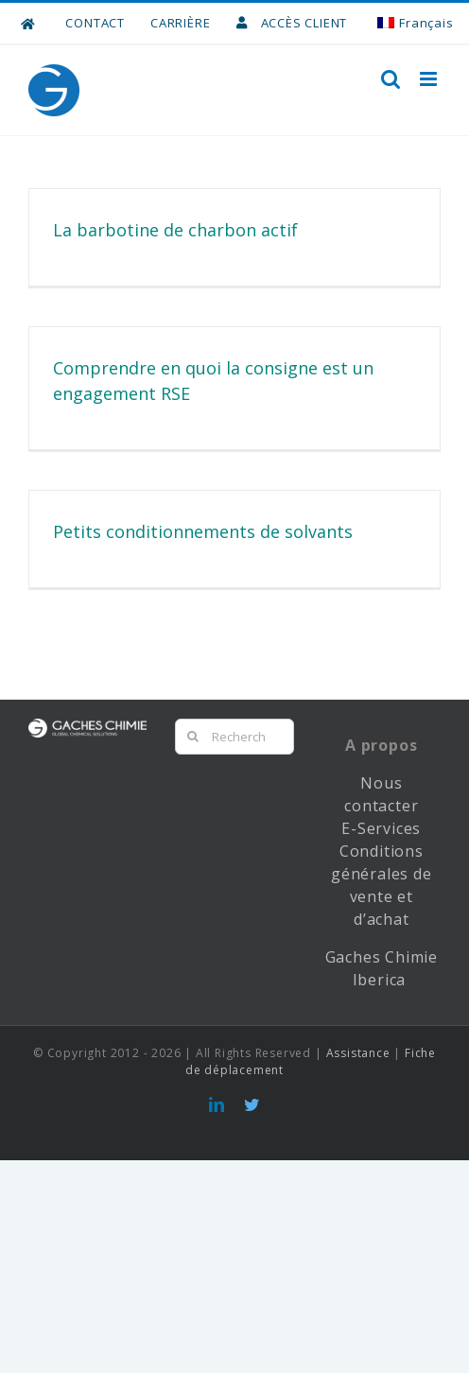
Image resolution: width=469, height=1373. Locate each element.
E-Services (381, 828)
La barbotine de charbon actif (175, 229)
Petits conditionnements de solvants (203, 531)
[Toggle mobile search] (391, 79)
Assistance (358, 1053)
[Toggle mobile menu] (430, 79)
